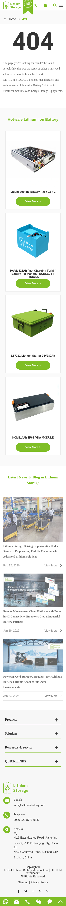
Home (12, 19)
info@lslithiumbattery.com (29, 805)
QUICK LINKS (15, 761)
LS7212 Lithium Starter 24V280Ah (33, 355)
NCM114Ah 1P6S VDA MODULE (33, 437)
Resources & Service (18, 747)
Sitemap (23, 882)
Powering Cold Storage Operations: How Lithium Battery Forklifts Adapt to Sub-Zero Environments (32, 682)
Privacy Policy (39, 882)
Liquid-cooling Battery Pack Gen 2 (33, 191)
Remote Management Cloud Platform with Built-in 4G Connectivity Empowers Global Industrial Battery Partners (32, 617)
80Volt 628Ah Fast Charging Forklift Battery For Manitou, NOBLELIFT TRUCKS (33, 273)
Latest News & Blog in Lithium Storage (33, 480)
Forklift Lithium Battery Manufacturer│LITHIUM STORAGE (33, 872)
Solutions (11, 733)
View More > (33, 201)
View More (54, 566)
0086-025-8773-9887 (26, 819)
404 (24, 19)
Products (11, 719)
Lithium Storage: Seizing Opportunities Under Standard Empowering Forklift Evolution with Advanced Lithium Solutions (30, 552)
